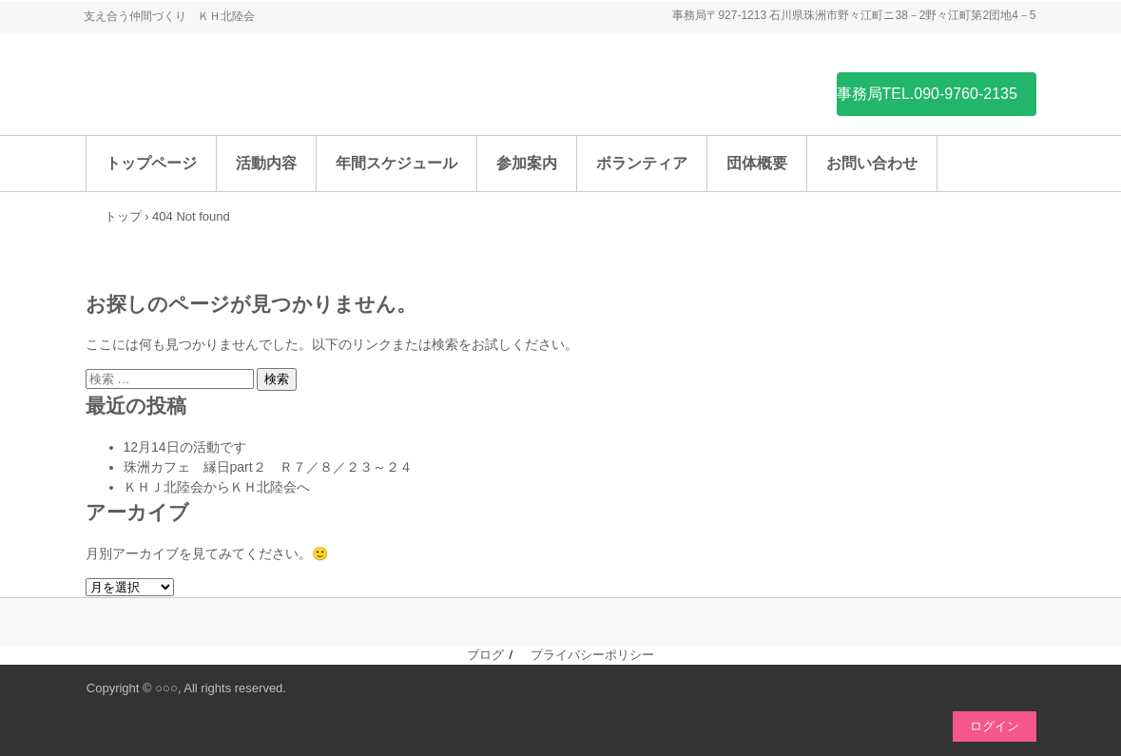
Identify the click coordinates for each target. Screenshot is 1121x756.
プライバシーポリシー (592, 655)
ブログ (485, 655)
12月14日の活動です (185, 447)
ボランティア (641, 163)
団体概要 (756, 163)
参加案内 (526, 163)
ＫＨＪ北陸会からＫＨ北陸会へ (217, 486)
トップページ (151, 163)
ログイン (994, 726)
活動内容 (266, 163)
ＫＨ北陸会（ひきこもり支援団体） (228, 92)
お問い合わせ (872, 163)
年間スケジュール (396, 163)
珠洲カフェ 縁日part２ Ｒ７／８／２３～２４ (268, 467)
